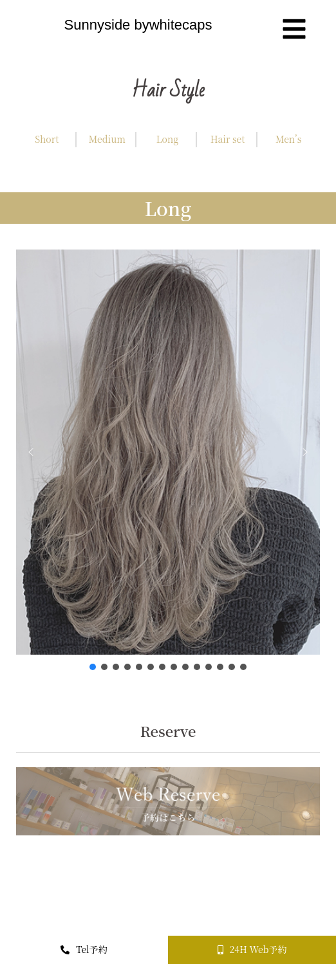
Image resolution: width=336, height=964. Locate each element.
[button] (31, 452)
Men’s (288, 138)
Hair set (227, 138)
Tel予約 (84, 949)
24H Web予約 (252, 949)
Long (167, 138)
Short (47, 138)
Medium (107, 138)
